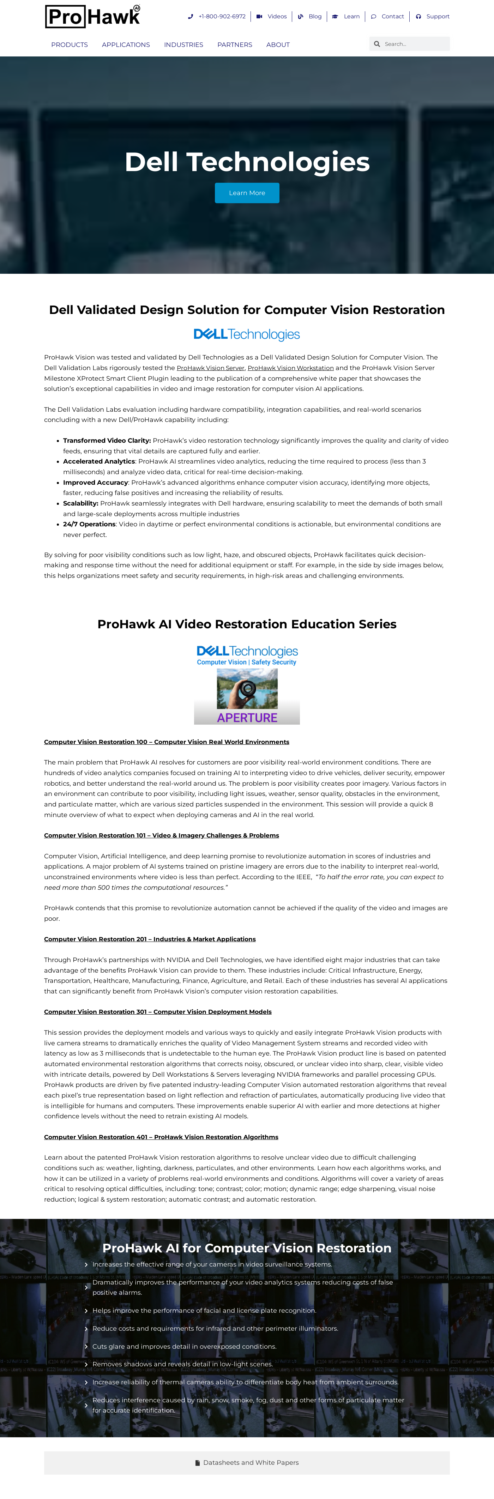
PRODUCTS (69, 45)
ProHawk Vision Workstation (298, 368)
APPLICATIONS (126, 45)
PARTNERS (234, 45)
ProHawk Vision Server (213, 368)
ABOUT (278, 45)
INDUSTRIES (183, 45)
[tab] (247, 1463)
